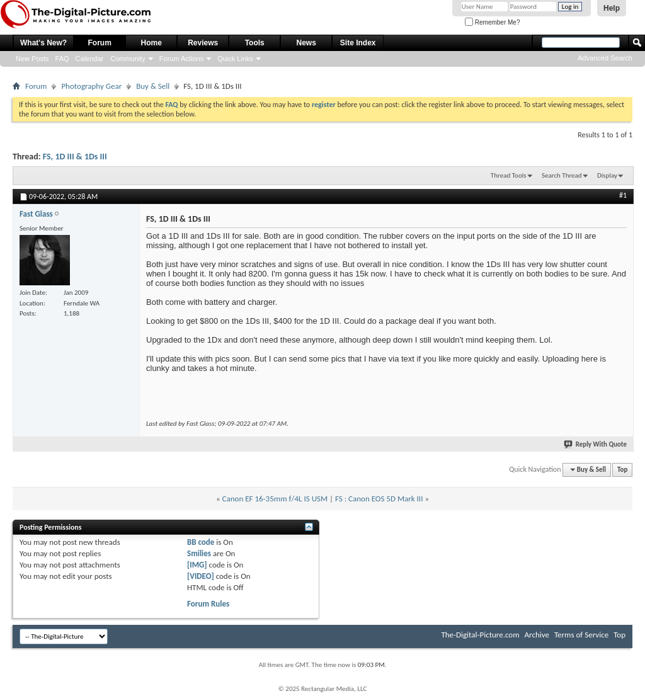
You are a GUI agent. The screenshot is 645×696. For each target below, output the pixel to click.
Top (622, 469)
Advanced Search (605, 58)
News (306, 42)
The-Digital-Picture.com (480, 634)
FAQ (62, 58)
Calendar (90, 58)
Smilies (199, 553)
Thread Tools (509, 175)
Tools (255, 42)
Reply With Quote (596, 444)
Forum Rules (208, 603)
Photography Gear (91, 86)
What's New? (43, 42)
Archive (537, 634)
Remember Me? (492, 22)
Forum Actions (181, 58)
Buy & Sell (152, 86)
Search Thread (562, 175)
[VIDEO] (200, 576)
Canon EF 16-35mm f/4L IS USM (275, 498)
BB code (200, 542)
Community (128, 58)
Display (607, 175)
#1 (623, 195)
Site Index (358, 42)
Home (151, 42)
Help (611, 8)
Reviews (203, 42)
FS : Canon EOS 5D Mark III (379, 498)
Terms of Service (581, 634)
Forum (99, 42)
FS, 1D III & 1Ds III (75, 156)
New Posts (32, 58)
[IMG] (197, 564)
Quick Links (235, 58)
